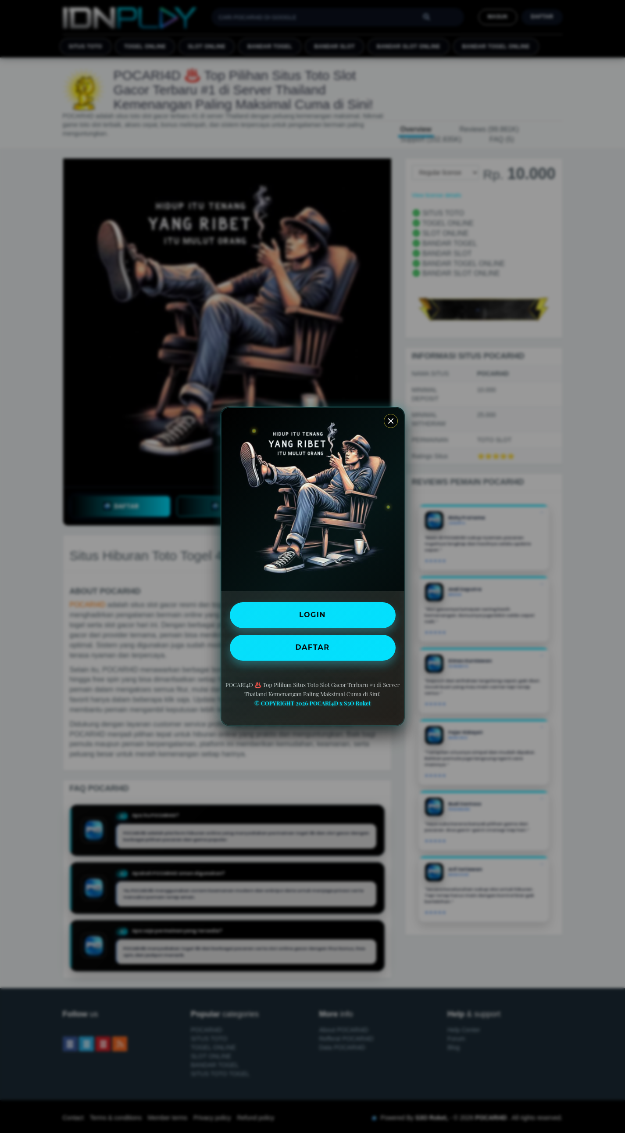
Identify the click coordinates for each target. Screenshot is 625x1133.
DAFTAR (313, 647)
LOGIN (312, 615)
